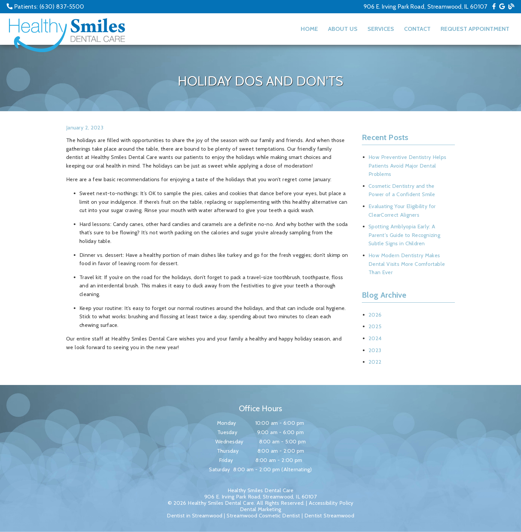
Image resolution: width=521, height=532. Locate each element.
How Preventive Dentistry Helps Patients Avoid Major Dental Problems (407, 165)
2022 (374, 362)
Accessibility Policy (331, 503)
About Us (343, 29)
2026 (374, 315)
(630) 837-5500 (62, 6)
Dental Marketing (260, 509)
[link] (494, 6)
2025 (374, 326)
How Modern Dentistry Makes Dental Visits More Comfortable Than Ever (406, 263)
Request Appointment (475, 29)
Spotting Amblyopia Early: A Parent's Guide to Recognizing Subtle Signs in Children (404, 235)
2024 (374, 338)
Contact (417, 29)
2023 (374, 350)
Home (309, 29)
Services (380, 29)
